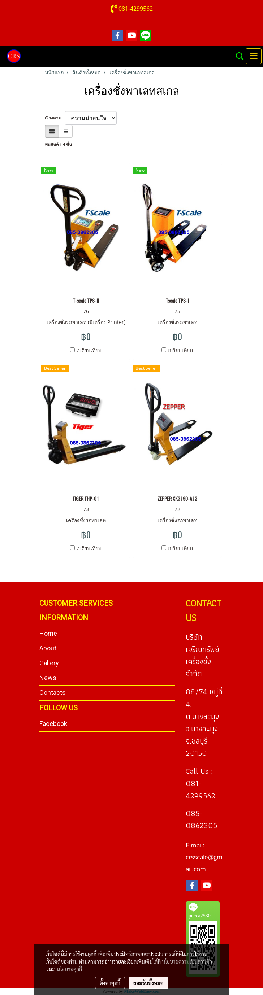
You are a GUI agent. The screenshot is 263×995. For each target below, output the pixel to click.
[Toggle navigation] (254, 56)
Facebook (53, 723)
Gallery (49, 663)
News (47, 677)
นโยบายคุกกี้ (69, 969)
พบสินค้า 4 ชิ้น (58, 144)
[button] (237, 56)
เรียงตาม (55, 118)
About (47, 648)
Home (48, 633)
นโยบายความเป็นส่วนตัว (187, 961)
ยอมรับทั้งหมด (148, 982)
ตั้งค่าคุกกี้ (110, 982)
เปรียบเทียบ (89, 350)
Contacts (52, 692)
